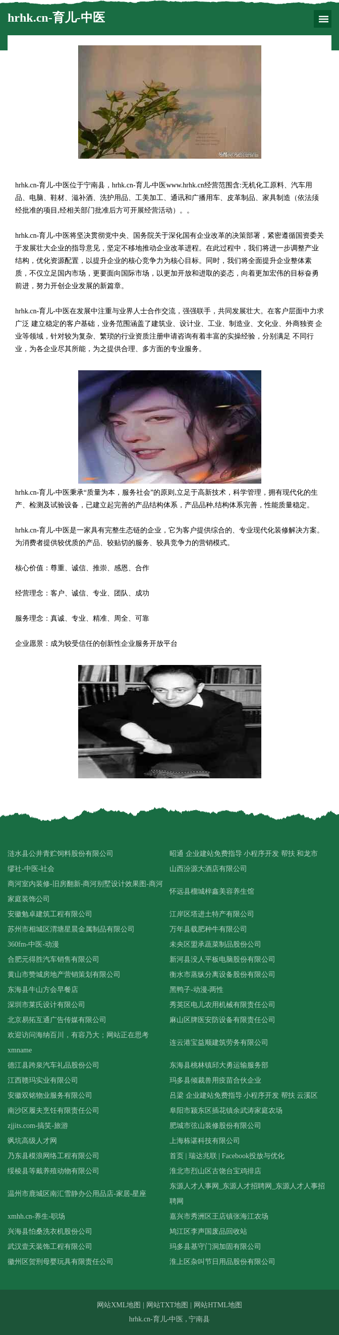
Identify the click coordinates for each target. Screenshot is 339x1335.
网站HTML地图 (218, 1305)
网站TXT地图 (167, 1305)
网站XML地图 (119, 1305)
